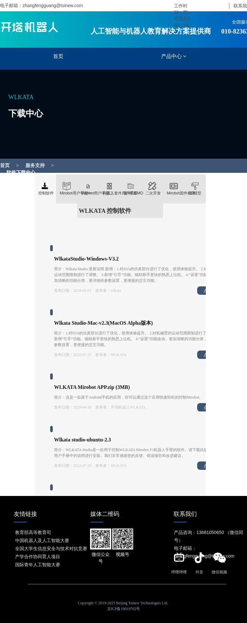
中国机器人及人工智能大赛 (42, 540)
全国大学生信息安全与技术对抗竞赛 (51, 548)
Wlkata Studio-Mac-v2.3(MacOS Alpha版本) (103, 323)
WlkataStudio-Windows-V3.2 (86, 259)
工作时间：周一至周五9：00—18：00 (184, 18)
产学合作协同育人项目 (37, 556)
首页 (58, 56)
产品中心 (173, 56)
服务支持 (35, 165)
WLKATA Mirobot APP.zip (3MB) (92, 387)
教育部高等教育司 (33, 532)
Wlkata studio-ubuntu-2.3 (82, 439)
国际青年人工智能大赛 (37, 564)
